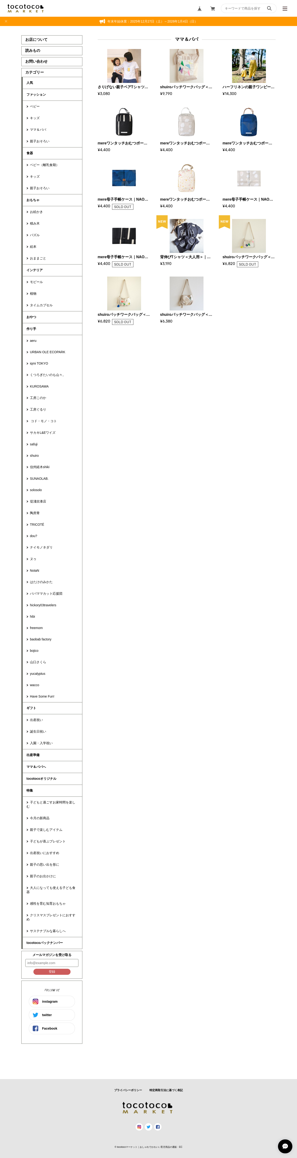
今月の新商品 (39, 818)
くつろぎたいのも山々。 (48, 375)
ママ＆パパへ (36, 767)
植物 (33, 293)
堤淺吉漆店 (38, 501)
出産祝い (36, 720)
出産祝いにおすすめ (44, 853)
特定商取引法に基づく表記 (166, 1090)
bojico (34, 650)
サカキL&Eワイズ (42, 432)
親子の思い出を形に (44, 864)
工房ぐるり (38, 409)
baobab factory (41, 639)
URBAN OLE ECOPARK (47, 352)
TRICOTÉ (37, 524)
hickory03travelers (43, 605)
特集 (29, 790)
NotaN (34, 570)
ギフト (31, 708)
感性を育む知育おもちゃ (48, 903)
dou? (33, 536)
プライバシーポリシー (128, 1090)
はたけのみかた (41, 582)
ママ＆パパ (38, 129)
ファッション (36, 94)
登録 (52, 971)
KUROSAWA (39, 386)
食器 (29, 153)
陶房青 (35, 513)
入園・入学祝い (41, 743)
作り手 (31, 329)
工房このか (38, 398)
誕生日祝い (38, 731)
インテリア (34, 270)
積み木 (35, 223)
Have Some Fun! (42, 696)
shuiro (34, 455)
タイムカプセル (41, 305)
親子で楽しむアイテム (46, 830)
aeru (33, 341)
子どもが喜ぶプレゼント (48, 841)
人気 (29, 83)
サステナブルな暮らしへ (48, 931)
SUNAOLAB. (39, 478)
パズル (35, 235)
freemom (36, 628)
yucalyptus (37, 673)
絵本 (33, 246)
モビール (36, 282)
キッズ (35, 118)
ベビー (35, 106)
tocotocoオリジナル (41, 778)
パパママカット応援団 (46, 593)
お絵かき (36, 212)
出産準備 (32, 755)
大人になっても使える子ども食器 (50, 890)
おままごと (38, 258)
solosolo (36, 490)
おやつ (31, 317)
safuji (34, 444)
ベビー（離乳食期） (44, 165)
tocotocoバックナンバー (44, 943)
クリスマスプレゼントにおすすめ (50, 917)
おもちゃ (32, 200)
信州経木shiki (39, 467)
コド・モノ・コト (43, 421)
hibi (32, 616)
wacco (34, 685)
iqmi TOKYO (39, 363)
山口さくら (38, 662)
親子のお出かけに (43, 876)
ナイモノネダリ (41, 547)
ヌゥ (33, 559)
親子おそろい (39, 141)
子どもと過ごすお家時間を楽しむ (50, 804)
